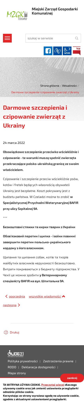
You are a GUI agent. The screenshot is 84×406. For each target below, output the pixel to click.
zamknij (72, 378)
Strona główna (49, 85)
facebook (48, 51)
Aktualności (69, 85)
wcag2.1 (67, 51)
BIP (76, 51)
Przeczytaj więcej (52, 384)
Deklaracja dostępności (16, 353)
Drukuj (14, 332)
